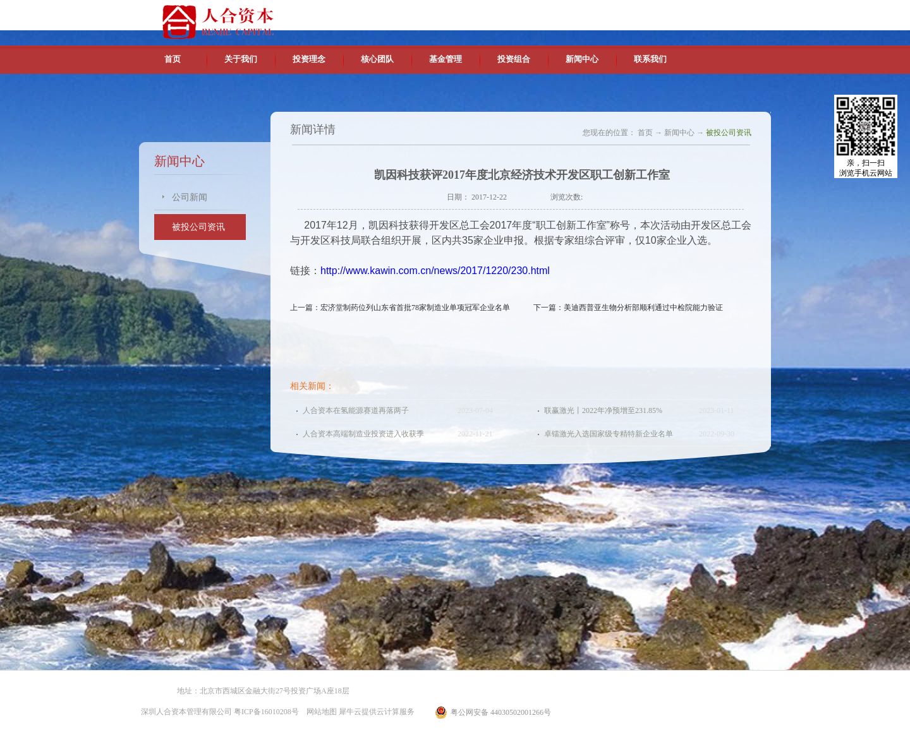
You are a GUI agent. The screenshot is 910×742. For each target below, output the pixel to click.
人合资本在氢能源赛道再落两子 (356, 410)
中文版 (650, 12)
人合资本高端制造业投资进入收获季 (363, 433)
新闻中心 (679, 132)
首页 (172, 59)
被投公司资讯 (728, 132)
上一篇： (404, 307)
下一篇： (628, 307)
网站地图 (320, 711)
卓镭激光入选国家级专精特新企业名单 (608, 433)
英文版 (679, 12)
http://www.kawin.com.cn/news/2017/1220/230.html (435, 270)
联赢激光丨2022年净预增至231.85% (603, 410)
